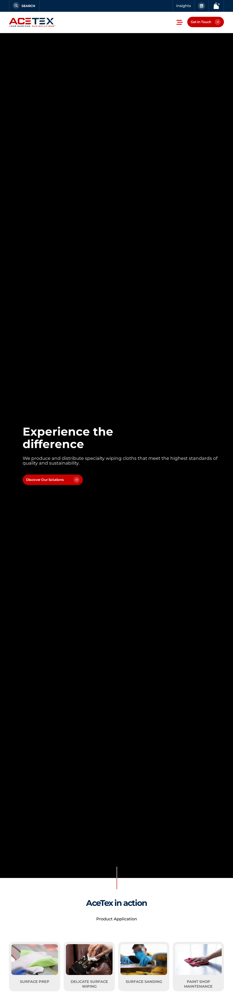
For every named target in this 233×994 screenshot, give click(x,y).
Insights (183, 6)
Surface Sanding (144, 981)
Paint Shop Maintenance (198, 984)
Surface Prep (34, 981)
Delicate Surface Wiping (89, 984)
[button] (179, 22)
